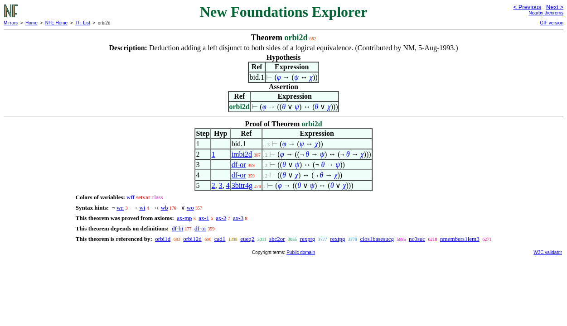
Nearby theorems (545, 12)
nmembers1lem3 (460, 238)
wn (120, 207)
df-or (239, 164)
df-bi (177, 228)
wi (142, 207)
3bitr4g (242, 185)
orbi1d (162, 238)
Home (31, 22)
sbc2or (277, 238)
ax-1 (204, 218)
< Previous (527, 7)
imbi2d (242, 154)
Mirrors (11, 22)
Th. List (82, 22)
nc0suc (417, 238)
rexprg (307, 238)
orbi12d (192, 238)
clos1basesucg (377, 238)
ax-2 (221, 218)
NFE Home (56, 22)
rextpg (337, 238)
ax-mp (184, 218)
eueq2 (247, 238)
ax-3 (238, 218)
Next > (554, 7)
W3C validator (547, 252)
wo (190, 207)
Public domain (300, 252)
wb (164, 207)
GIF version (551, 22)
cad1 (220, 238)
